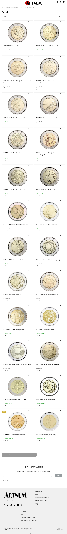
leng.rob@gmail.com (30, 520)
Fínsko (30, 7)
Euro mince (23, 7)
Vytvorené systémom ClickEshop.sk (33, 533)
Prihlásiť (58, 475)
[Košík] (65, 2)
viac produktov (7, 455)
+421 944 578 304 (29, 517)
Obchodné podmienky (42, 497)
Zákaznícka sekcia (40, 500)
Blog (36, 504)
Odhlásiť (5, 480)
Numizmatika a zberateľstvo (10, 7)
